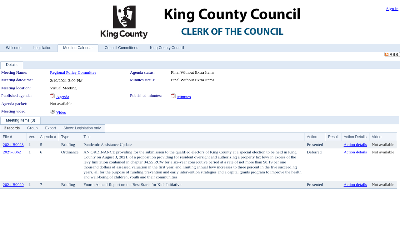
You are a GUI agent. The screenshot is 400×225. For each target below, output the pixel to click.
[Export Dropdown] (50, 128)
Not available (61, 103)
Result (333, 137)
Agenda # (48, 137)
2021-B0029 (13, 184)
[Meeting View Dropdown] (82, 128)
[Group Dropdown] (32, 128)
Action (312, 137)
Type (65, 137)
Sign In (392, 8)
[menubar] (52, 128)
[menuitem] (11, 128)
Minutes (184, 96)
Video (61, 112)
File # (7, 137)
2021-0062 (12, 152)
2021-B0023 (13, 144)
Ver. (32, 137)
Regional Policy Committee (73, 72)
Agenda (62, 96)
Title (86, 137)
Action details (355, 144)
